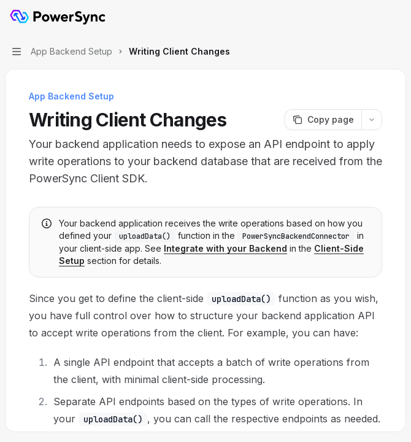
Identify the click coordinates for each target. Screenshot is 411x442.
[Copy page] (323, 119)
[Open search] (372, 17)
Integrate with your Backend (225, 248)
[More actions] (395, 17)
